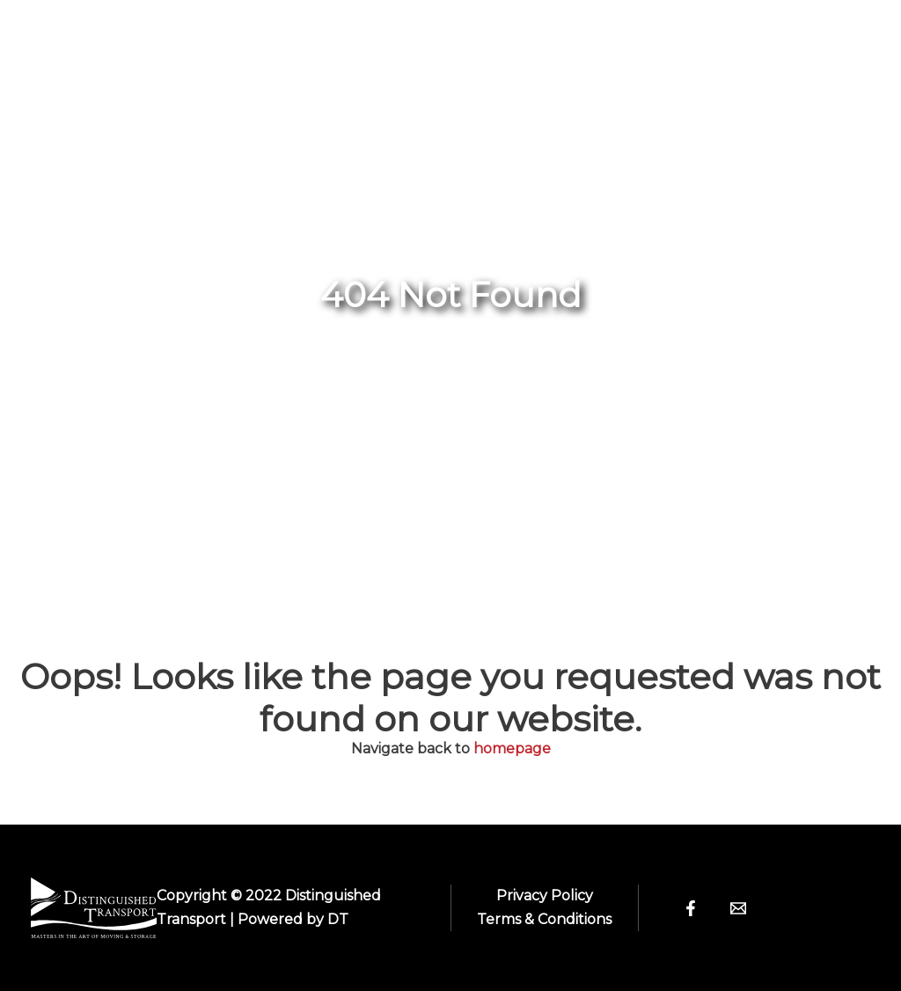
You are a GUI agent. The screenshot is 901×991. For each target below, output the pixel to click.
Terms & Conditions (544, 919)
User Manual (454, 98)
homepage (512, 748)
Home (299, 37)
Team (708, 37)
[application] (504, 37)
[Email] (738, 908)
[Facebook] (691, 908)
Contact (803, 37)
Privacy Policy (544, 895)
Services (319, 98)
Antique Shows (438, 37)
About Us (598, 37)
